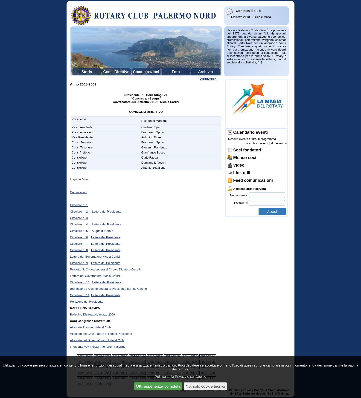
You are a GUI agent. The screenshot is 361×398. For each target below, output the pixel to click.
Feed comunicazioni (253, 180)
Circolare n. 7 (79, 243)
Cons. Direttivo (116, 72)
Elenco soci (244, 157)
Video (239, 165)
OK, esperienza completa (158, 386)
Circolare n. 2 (79, 211)
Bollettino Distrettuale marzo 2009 (92, 314)
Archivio (205, 72)
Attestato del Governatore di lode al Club (97, 340)
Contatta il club (248, 11)
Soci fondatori (247, 150)
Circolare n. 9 (79, 263)
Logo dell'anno (79, 179)
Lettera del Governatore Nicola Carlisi (95, 256)
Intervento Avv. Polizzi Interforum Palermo (97, 346)
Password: (259, 202)
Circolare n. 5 (79, 231)
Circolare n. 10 (80, 282)
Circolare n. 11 (80, 295)
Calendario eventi (250, 132)
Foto (176, 72)
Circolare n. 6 (79, 237)
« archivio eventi (257, 143)
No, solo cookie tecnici (205, 386)
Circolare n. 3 (79, 218)
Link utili (241, 173)
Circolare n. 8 (79, 250)
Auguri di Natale (102, 231)
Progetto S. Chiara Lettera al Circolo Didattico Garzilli (105, 269)
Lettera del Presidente (106, 211)
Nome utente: (257, 195)
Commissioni (78, 192)
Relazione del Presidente (86, 301)
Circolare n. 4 (79, 224)
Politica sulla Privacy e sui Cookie (180, 376)
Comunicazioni (146, 72)
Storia (87, 72)
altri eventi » (279, 143)
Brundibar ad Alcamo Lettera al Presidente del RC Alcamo (108, 288)
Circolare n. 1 (79, 205)
